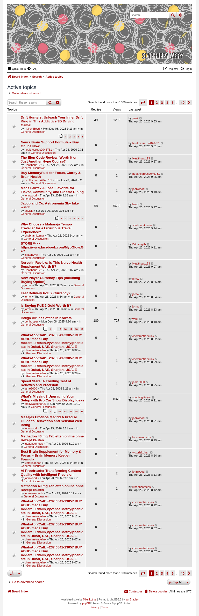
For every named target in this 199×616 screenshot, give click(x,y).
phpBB (86, 603)
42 (59, 411)
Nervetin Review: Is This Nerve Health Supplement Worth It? (51, 264)
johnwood (31, 195)
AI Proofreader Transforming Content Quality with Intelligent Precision (51, 472)
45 (76, 411)
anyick (29, 210)
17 (70, 329)
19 (82, 329)
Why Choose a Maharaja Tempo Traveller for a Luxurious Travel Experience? (46, 228)
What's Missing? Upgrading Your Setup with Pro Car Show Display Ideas (52, 398)
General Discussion (33, 131)
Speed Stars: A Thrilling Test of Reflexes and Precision (46, 383)
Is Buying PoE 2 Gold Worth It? (46, 305)
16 (65, 329)
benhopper (31, 321)
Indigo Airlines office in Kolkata (46, 318)
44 (70, 411)
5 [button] (173, 102)
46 (82, 411)
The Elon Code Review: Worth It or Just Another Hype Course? (49, 159)
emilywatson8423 (36, 403)
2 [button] (157, 102)
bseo (135, 204)
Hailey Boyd (32, 128)
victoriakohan (33, 462)
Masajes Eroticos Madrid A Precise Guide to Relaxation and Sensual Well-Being (52, 421)
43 (65, 411)
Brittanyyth (31, 254)
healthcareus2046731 (38, 149)
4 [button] (167, 102)
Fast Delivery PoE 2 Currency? (45, 293)
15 (59, 329)
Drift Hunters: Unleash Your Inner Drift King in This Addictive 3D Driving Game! (52, 121)
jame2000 (31, 388)
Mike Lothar (89, 599)
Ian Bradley (132, 599)
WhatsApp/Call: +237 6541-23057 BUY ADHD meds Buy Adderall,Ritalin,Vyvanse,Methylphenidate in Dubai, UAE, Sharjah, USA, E (52, 341)
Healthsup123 (33, 164)
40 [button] (182, 102)
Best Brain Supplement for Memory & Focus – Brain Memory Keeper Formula (51, 455)
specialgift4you (141, 397)
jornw (28, 285)
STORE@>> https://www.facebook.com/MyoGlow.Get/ (52, 247)
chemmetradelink (35, 350)
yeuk (135, 118)
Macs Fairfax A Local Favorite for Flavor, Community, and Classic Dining (52, 190)
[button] (143, 102)
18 (76, 329)
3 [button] (162, 102)
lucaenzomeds (34, 443)
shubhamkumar (34, 235)
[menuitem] (32, 69)
